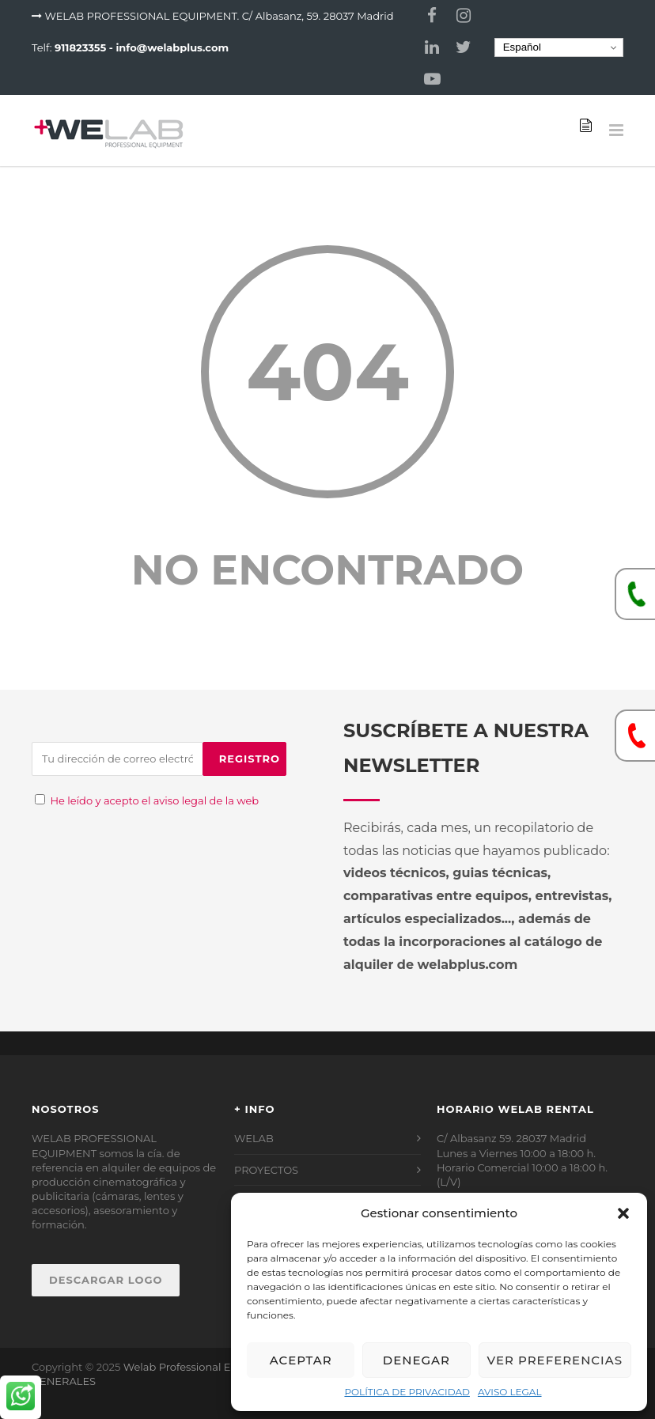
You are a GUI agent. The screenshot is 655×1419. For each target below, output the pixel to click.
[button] (623, 1213)
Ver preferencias (555, 1360)
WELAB (254, 1138)
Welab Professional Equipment (202, 1366)
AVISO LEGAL (510, 1392)
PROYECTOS (266, 1170)
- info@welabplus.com (169, 47)
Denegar (416, 1360)
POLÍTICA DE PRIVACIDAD (407, 1392)
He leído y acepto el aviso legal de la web (154, 800)
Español (520, 47)
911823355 (80, 47)
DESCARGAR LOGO (105, 1279)
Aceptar (301, 1360)
